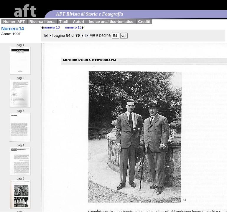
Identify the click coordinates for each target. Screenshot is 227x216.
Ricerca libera (42, 21)
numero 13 (50, 27)
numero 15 (74, 27)
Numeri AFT (14, 21)
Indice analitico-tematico (111, 21)
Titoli (63, 21)
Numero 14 (12, 28)
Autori (78, 21)
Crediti (144, 21)
